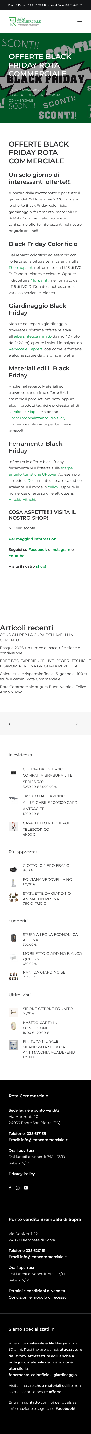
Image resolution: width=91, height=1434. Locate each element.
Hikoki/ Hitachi (22, 499)
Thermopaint (21, 267)
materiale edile (40, 1343)
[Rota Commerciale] (25, 21)
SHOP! (40, 518)
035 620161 (35, 1250)
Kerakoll (16, 411)
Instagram (61, 549)
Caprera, (35, 349)
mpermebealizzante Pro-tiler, (38, 418)
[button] (80, 21)
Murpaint (39, 280)
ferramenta (19, 1374)
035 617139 (36, 1133)
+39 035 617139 (34, 5)
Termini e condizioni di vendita (37, 1290)
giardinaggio (65, 1374)
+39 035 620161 (74, 5)
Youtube (16, 555)
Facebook (37, 549)
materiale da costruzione (50, 1362)
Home (14, 89)
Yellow (53, 487)
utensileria (18, 1368)
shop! (41, 566)
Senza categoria (35, 89)
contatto (32, 1402)
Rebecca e (18, 349)
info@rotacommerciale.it (44, 1140)
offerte (55, 1391)
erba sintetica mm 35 (33, 336)
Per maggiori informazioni (33, 539)
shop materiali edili (52, 1385)
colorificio (40, 1374)
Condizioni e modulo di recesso (38, 1297)
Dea (31, 480)
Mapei (33, 411)
